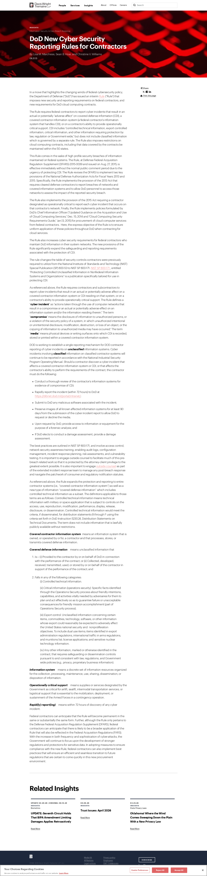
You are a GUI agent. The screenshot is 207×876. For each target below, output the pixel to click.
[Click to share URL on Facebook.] (147, 92)
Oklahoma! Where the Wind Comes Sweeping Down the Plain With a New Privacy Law (151, 817)
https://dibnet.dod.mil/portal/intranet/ (58, 396)
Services (75, 5)
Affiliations (88, 861)
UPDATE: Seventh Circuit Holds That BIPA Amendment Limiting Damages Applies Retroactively (51, 817)
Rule (102, 96)
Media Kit (88, 858)
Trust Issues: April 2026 (96, 810)
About (104, 5)
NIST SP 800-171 (100, 268)
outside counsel (106, 466)
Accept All (179, 870)
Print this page (149, 96)
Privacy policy (109, 858)
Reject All (160, 870)
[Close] (203, 870)
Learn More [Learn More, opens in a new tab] (63, 873)
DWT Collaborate (110, 863)
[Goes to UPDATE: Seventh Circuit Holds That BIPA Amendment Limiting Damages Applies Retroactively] (35, 828)
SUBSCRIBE (147, 860)
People (62, 5)
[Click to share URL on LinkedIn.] (150, 92)
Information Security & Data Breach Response (50, 31)
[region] (103, 870)
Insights (88, 5)
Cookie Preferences (139, 870)
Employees (108, 861)
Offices (113, 5)
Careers (123, 5)
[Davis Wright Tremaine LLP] (40, 5)
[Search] (134, 5)
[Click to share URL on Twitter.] (144, 92)
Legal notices (90, 863)
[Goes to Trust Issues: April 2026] (85, 817)
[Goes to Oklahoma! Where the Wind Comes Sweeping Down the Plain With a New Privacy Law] (134, 828)
